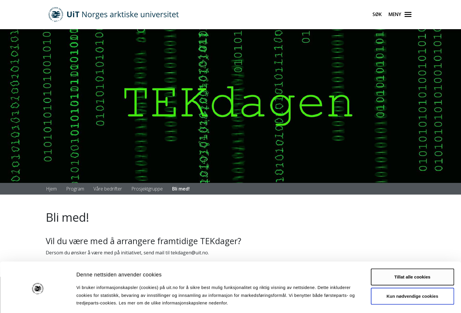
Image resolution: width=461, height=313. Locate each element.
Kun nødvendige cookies (412, 275)
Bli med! (181, 189)
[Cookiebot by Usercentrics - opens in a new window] (37, 301)
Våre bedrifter (107, 189)
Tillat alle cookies (412, 256)
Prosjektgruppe (147, 189)
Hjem (51, 189)
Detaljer (310, 301)
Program (75, 189)
